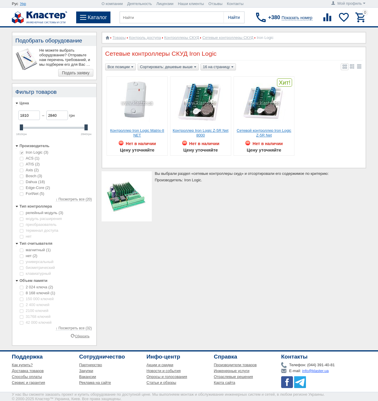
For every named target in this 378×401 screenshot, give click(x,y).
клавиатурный (35, 273)
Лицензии (164, 3)
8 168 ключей (37, 293)
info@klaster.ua (315, 371)
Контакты (235, 3)
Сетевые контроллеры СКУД (227, 37)
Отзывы (215, 3)
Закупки (86, 371)
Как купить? (22, 365)
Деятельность (139, 3)
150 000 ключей (37, 299)
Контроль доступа (145, 37)
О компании (112, 3)
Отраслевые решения (233, 376)
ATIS (30, 164)
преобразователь (38, 224)
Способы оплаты (27, 376)
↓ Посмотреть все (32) (74, 328)
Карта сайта (224, 382)
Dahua (32, 182)
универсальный (36, 261)
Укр (23, 3)
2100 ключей (34, 310)
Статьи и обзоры (161, 382)
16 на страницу (218, 67)
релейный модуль (41, 213)
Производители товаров (235, 365)
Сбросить (82, 336)
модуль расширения (41, 218)
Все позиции (120, 67)
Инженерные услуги (231, 371)
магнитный (35, 250)
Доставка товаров (28, 371)
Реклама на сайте (95, 382)
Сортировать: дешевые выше (168, 67)
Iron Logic (34, 152)
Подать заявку (75, 72)
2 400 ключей (34, 305)
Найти (234, 17)
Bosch (31, 176)
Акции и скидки (159, 365)
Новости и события (163, 371)
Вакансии (87, 376)
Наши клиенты (191, 3)
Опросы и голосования (166, 376)
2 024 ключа (36, 287)
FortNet (32, 193)
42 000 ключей (36, 322)
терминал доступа (39, 230)
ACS (29, 158)
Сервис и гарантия (28, 382)
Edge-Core (35, 187)
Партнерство (90, 365)
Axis (29, 170)
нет (26, 236)
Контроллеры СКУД (181, 37)
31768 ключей (35, 316)
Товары (119, 37)
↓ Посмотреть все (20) (74, 199)
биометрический (37, 267)
